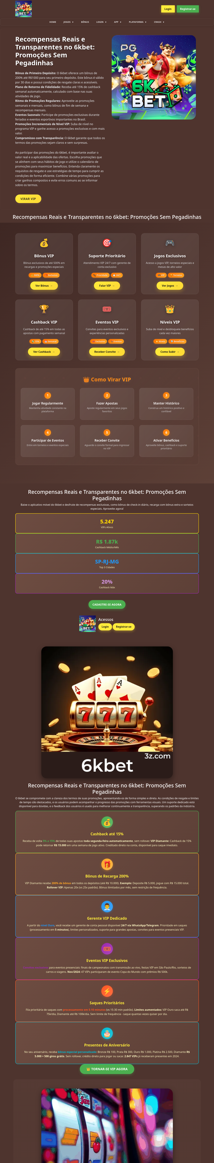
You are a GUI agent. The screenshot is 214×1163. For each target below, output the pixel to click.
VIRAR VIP (28, 199)
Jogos (67, 21)
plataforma (136, 21)
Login (168, 9)
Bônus (85, 21)
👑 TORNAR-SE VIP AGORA (106, 1073)
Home (53, 21)
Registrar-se (188, 9)
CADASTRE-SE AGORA (106, 608)
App (116, 21)
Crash (157, 21)
